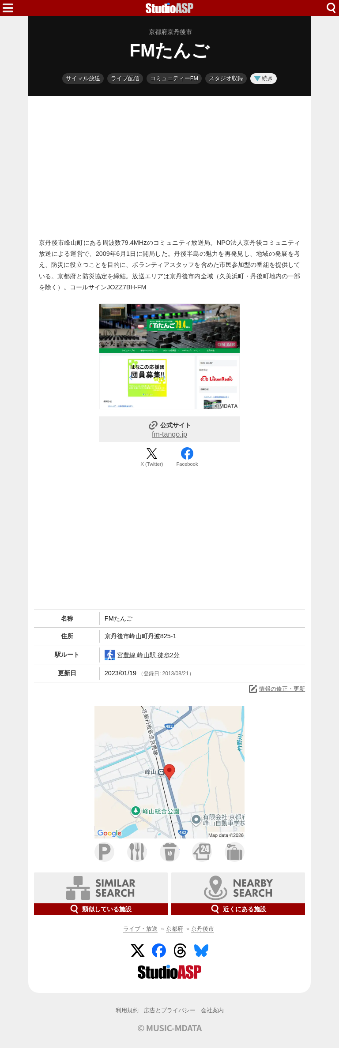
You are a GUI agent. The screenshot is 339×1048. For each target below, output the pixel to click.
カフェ (170, 852)
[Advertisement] (169, 165)
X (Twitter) (152, 464)
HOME (169, 8)
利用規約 (127, 1010)
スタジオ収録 (226, 78)
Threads (180, 950)
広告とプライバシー (170, 1010)
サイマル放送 (83, 78)
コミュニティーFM (174, 78)
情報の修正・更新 (276, 689)
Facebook (187, 464)
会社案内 (212, 1010)
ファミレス (137, 852)
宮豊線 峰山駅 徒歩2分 (142, 655)
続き (263, 78)
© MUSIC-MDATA (169, 1028)
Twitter (138, 950)
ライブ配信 (125, 78)
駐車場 (104, 852)
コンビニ (202, 852)
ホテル (235, 852)
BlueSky (201, 950)
